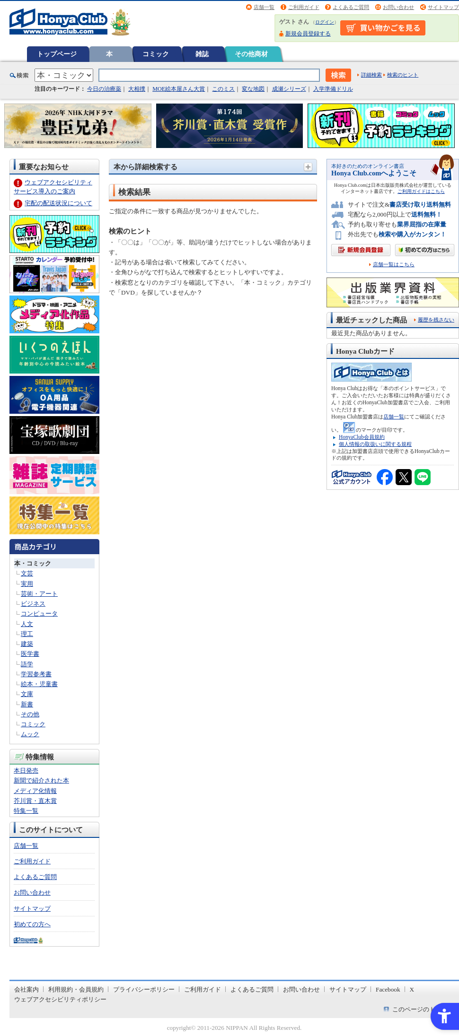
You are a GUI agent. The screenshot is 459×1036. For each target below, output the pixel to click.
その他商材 (251, 54)
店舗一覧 (264, 7)
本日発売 (26, 770)
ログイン (324, 22)
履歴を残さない (436, 319)
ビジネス (33, 603)
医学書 (30, 653)
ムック (30, 734)
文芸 (27, 573)
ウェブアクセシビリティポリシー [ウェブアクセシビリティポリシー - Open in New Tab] (60, 999)
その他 (30, 714)
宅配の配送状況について (58, 203)
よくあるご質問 (351, 7)
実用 (27, 583)
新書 (27, 704)
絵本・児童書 (39, 684)
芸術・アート (39, 593)
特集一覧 (26, 810)
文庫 (27, 693)
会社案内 (26, 989)
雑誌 (202, 54)
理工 (27, 633)
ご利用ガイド (303, 7)
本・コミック (32, 563)
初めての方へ (32, 924)
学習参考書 (36, 674)
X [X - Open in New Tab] (412, 989)
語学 (27, 664)
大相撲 (136, 89)
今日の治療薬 (104, 89)
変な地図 (253, 89)
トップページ (57, 54)
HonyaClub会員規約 (362, 437)
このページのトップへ (423, 1009)
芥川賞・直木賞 (35, 800)
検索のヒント (402, 75)
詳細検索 (371, 75)
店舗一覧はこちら (394, 264)
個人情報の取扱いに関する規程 (375, 444)
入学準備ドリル (333, 89)
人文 (27, 623)
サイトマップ (443, 7)
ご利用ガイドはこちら (421, 191)
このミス (223, 89)
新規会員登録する (308, 33)
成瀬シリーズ (289, 89)
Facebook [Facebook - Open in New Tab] (388, 989)
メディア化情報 (35, 790)
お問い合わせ (398, 7)
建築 (27, 643)
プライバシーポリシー (144, 989)
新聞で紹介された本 (41, 780)
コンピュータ (39, 613)
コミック (155, 54)
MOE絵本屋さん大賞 (178, 89)
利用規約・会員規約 (76, 989)
